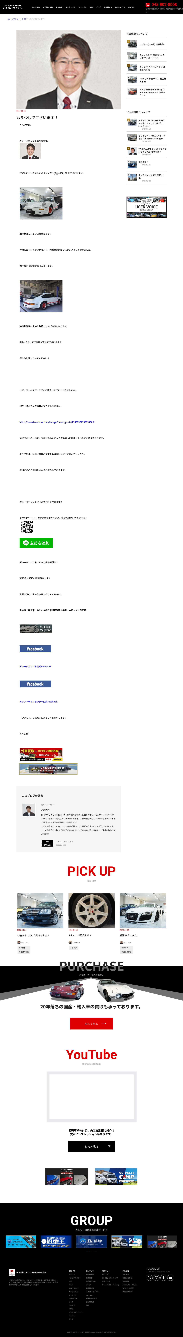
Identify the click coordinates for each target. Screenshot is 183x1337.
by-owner (89, 1295)
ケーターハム (73, 1291)
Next (139, 1241)
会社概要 (126, 1274)
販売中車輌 (90, 1274)
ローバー (72, 1315)
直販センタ (106, 1281)
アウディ (72, 1309)
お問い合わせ (127, 1278)
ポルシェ (72, 1274)
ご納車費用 (90, 1302)
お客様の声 (90, 1288)
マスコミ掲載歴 (128, 1288)
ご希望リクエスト (92, 1291)
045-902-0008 (161, 4)
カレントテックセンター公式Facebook (38, 701)
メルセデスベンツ (75, 1278)
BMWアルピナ (74, 1288)
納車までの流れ (91, 1298)
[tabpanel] (91, 1241)
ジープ (71, 1302)
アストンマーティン (76, 1312)
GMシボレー (73, 1298)
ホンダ (71, 1319)
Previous (43, 1241)
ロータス (72, 1305)
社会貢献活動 (127, 1291)
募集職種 (126, 1281)
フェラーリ (72, 1295)
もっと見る (91, 1146)
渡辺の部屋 (25, 952)
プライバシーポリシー (130, 1285)
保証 (87, 1305)
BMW (70, 1285)
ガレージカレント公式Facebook (35, 666)
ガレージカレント (13, 19)
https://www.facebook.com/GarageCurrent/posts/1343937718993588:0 (57, 422)
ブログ (24, 19)
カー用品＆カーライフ (110, 1278)
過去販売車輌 (91, 1281)
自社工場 (105, 1274)
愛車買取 (89, 1278)
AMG (70, 1281)
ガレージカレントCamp (110, 1285)
